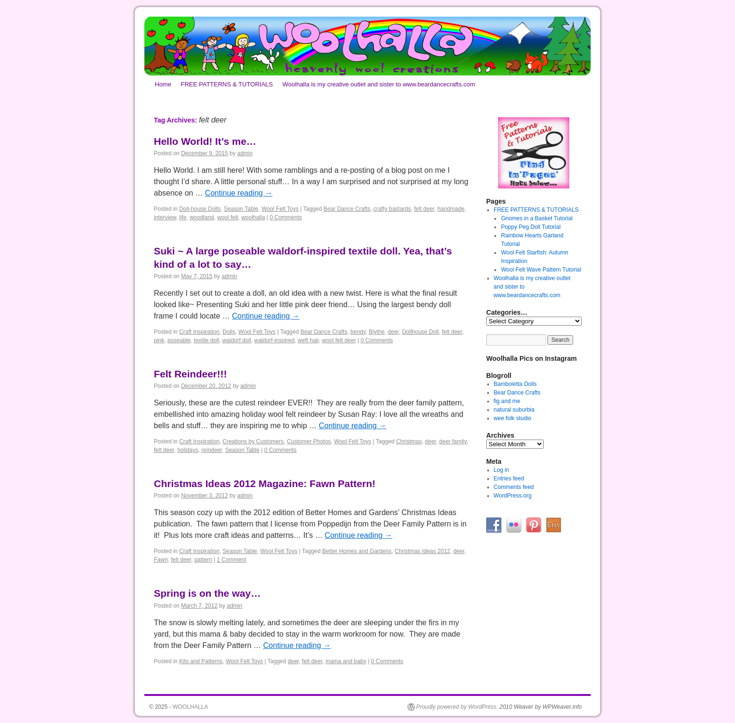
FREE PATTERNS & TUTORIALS (227, 84)
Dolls (229, 332)
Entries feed (509, 478)
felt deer (424, 209)
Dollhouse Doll (420, 332)
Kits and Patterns (200, 661)
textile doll (206, 340)
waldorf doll (236, 340)
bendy (358, 332)
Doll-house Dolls (199, 209)
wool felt (227, 217)
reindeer (211, 450)
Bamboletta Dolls (515, 384)
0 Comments (286, 217)
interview (165, 217)
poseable (179, 340)
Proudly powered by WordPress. (457, 707)
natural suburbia (514, 409)
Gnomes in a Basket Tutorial (537, 218)
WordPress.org (513, 495)
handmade (450, 209)
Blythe (377, 332)
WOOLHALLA (190, 707)
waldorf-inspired (274, 340)
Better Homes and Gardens (357, 551)
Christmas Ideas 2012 (422, 551)
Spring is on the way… (207, 593)
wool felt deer (339, 340)
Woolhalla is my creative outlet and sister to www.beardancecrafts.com (379, 84)
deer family (453, 441)
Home (163, 84)
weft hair (308, 340)
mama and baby (345, 661)
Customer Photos (309, 441)
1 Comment (231, 559)
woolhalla (253, 217)
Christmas (409, 441)
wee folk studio (512, 418)
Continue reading (239, 193)
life (182, 217)
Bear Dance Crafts (346, 209)
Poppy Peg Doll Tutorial (530, 227)
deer (393, 332)
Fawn (161, 559)
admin (245, 153)
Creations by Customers (253, 441)
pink (159, 340)
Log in (501, 470)
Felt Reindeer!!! (190, 373)
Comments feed (514, 487)
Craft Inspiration (199, 332)
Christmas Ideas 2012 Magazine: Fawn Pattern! (265, 483)
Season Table (241, 209)
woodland (201, 217)
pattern (203, 559)
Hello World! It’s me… (205, 141)
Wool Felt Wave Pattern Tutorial (541, 269)
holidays (187, 450)
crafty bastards (392, 209)
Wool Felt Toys (280, 209)
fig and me (507, 401)
